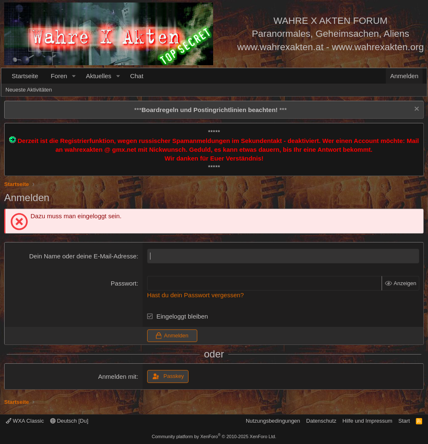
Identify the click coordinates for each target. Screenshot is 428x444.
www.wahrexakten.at (280, 47)
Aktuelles (98, 75)
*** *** (210, 109)
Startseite (25, 75)
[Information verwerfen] (415, 109)
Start (404, 421)
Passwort (124, 283)
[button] (73, 76)
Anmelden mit (117, 376)
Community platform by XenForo (214, 436)
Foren (59, 75)
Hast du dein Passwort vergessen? (195, 295)
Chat (136, 75)
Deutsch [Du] (69, 421)
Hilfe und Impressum (367, 421)
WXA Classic (25, 421)
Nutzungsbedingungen (273, 421)
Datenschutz (321, 421)
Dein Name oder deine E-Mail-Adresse (83, 256)
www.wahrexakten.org (378, 47)
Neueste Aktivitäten (28, 90)
